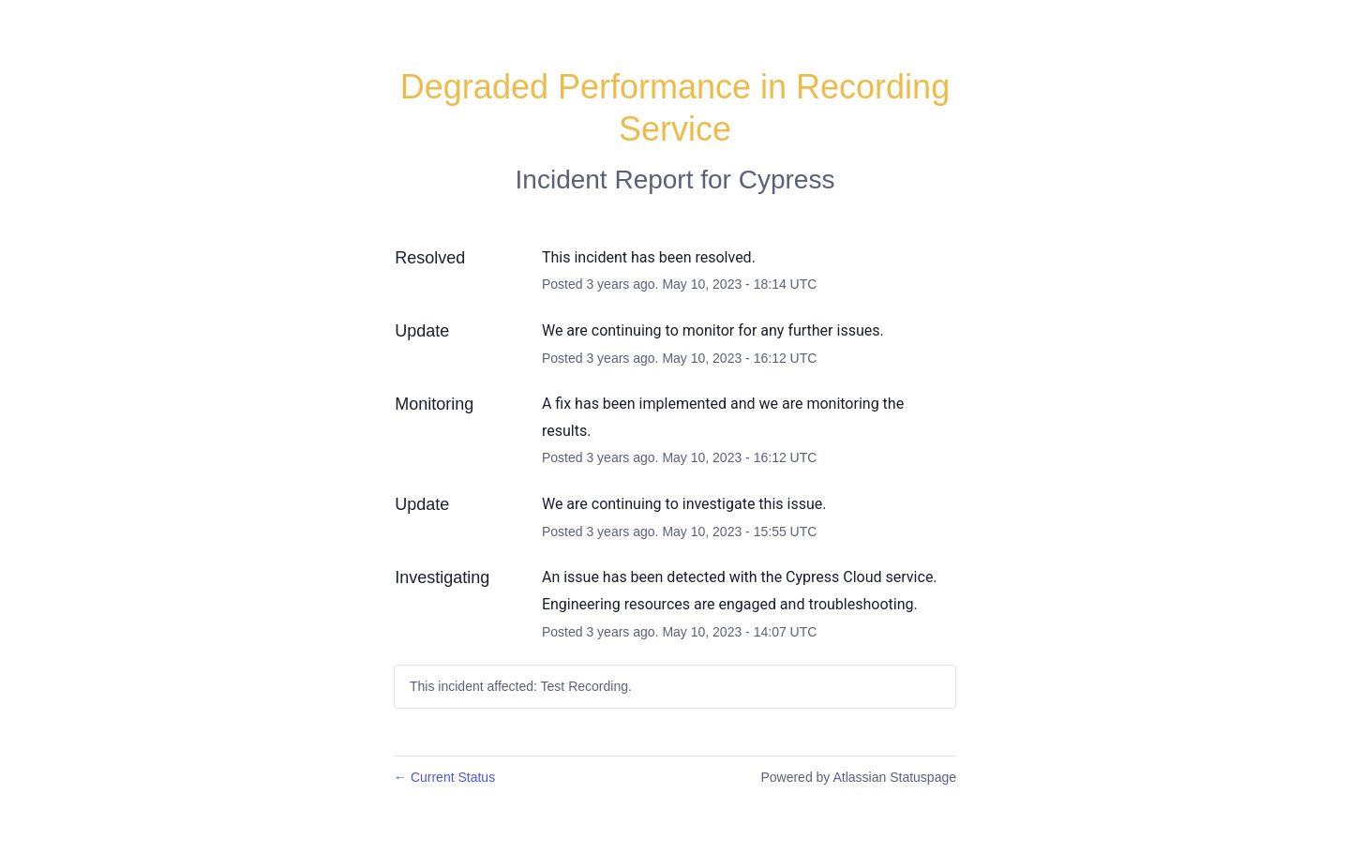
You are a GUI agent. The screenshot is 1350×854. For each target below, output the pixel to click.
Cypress (787, 179)
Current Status (444, 777)
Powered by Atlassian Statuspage (858, 777)
